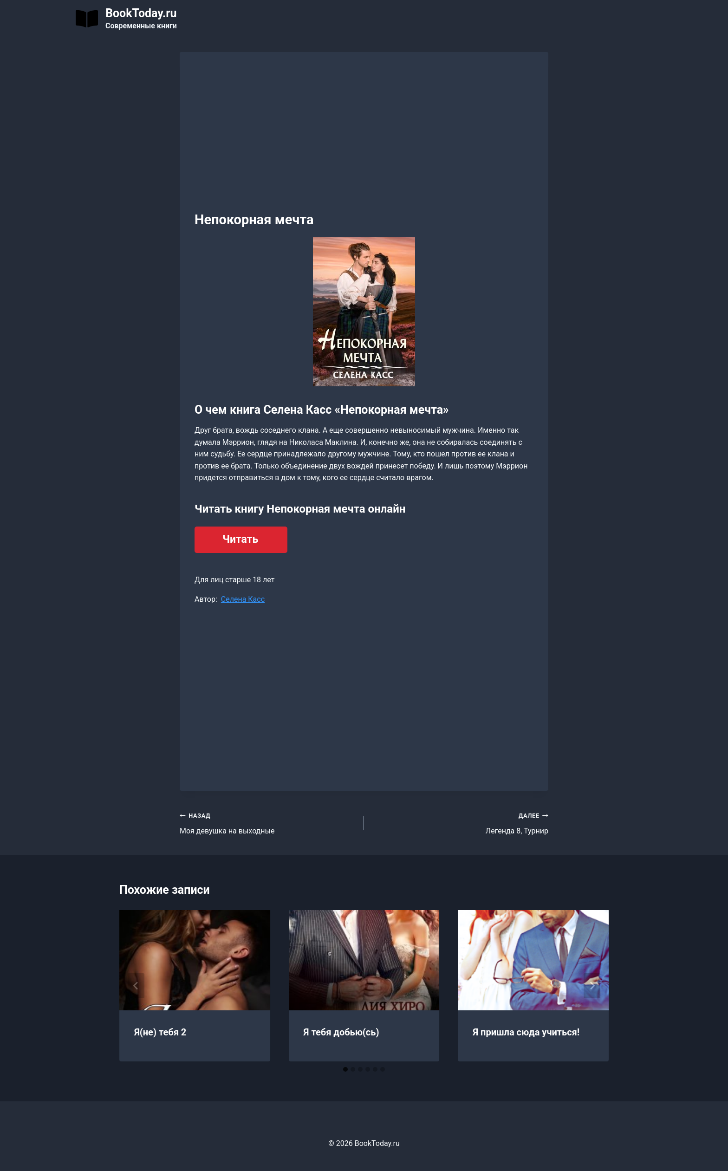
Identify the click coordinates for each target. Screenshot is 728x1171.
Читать (240, 539)
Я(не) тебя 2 (160, 1032)
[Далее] (592, 985)
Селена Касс (243, 599)
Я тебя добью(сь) (341, 1032)
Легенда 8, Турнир (459, 822)
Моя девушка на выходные (268, 822)
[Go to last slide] (136, 985)
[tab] (345, 1069)
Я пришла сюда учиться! (526, 1032)
